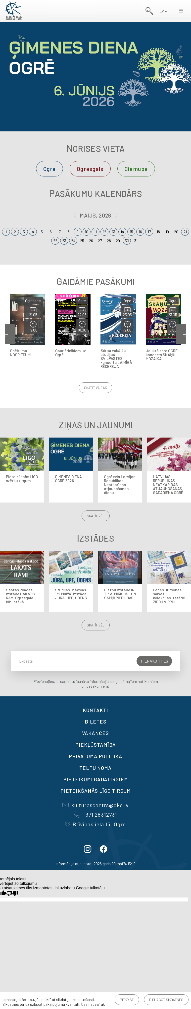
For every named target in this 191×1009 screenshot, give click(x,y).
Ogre (49, 169)
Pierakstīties (154, 661)
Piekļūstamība (95, 745)
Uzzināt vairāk (93, 1004)
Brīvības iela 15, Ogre (95, 824)
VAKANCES (95, 733)
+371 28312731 (95, 814)
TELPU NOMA (95, 768)
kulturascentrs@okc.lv (95, 805)
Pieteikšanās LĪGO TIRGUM (95, 791)
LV (161, 10)
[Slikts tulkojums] (12, 893)
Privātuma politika (95, 756)
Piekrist (127, 1000)
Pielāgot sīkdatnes (166, 1000)
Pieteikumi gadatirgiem (95, 779)
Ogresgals (90, 169)
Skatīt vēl (95, 516)
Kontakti (95, 710)
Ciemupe (136, 169)
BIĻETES (95, 722)
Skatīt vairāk (95, 388)
